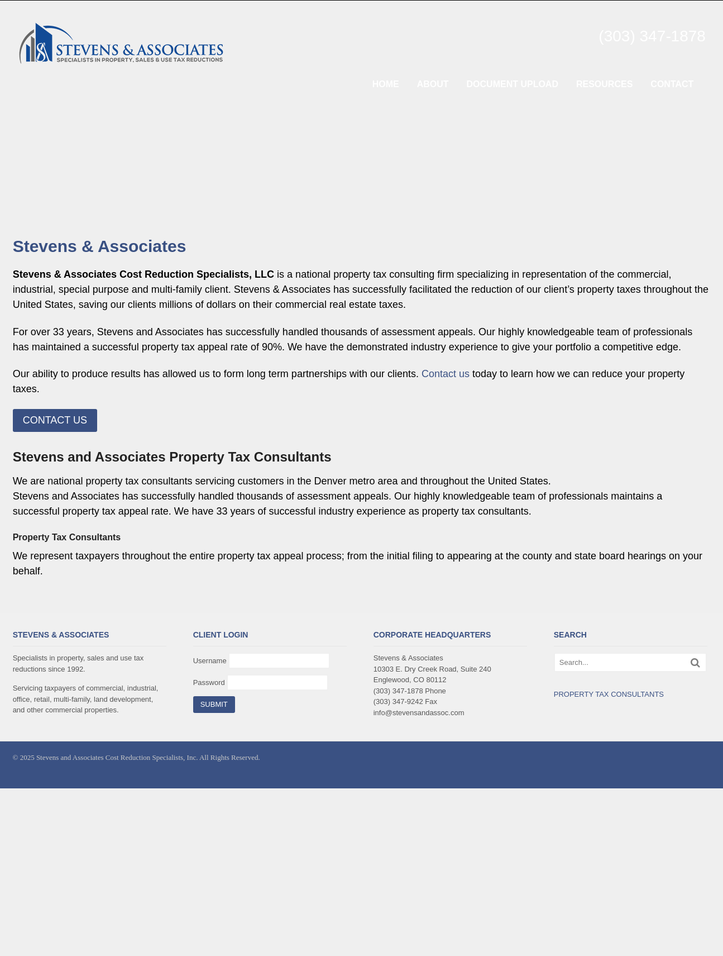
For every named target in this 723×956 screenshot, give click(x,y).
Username (210, 661)
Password (209, 682)
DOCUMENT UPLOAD (512, 84)
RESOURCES (604, 84)
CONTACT (671, 84)
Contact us (446, 373)
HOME (385, 84)
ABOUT (433, 84)
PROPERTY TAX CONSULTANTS (609, 694)
